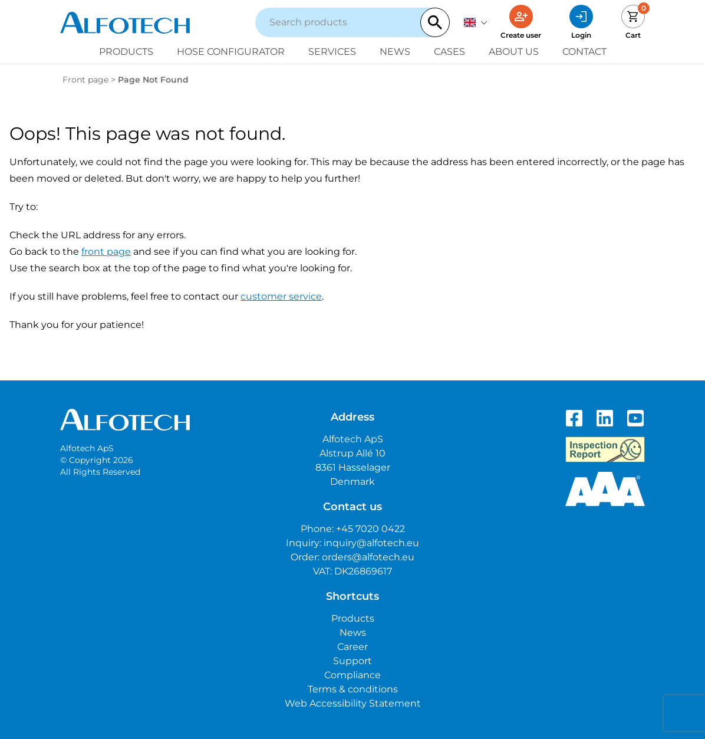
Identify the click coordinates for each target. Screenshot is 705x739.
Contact (584, 51)
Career (352, 646)
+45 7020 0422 (370, 528)
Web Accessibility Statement (353, 703)
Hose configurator (231, 51)
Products (126, 51)
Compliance (352, 675)
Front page (85, 79)
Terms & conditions (353, 689)
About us (514, 51)
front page (106, 251)
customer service (281, 296)
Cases (449, 51)
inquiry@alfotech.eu (371, 542)
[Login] (581, 22)
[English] (475, 22)
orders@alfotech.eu (368, 557)
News (395, 51)
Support (352, 660)
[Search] (435, 22)
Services (332, 51)
